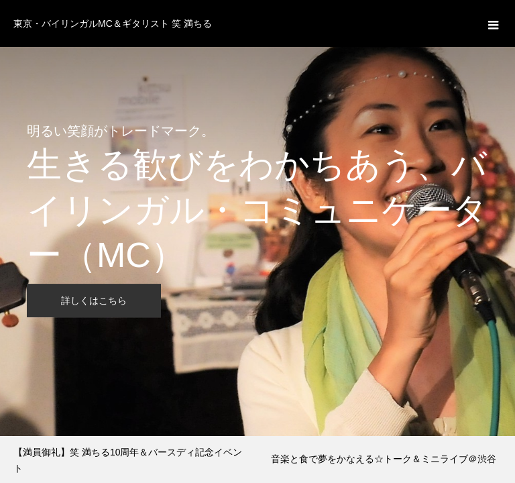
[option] (257, 218)
